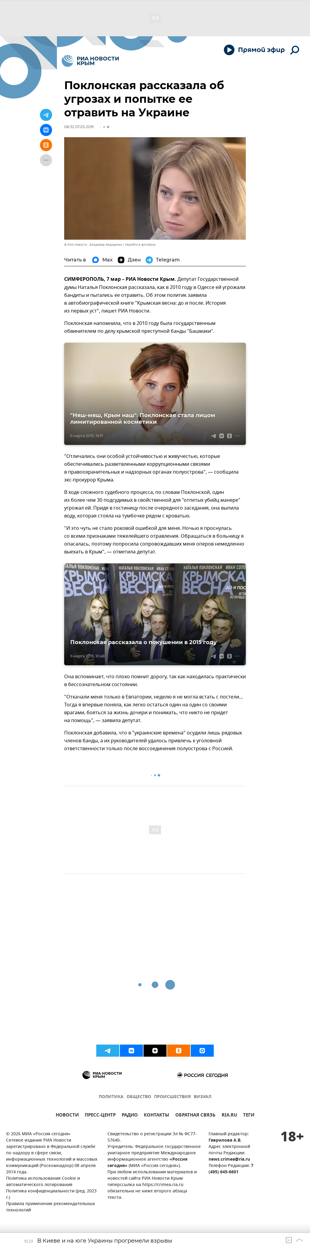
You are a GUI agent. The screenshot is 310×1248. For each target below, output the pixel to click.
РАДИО (130, 1115)
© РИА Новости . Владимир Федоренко (93, 244)
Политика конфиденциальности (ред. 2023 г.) (51, 1194)
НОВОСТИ (67, 1115)
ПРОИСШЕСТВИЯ (172, 1097)
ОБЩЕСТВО (139, 1097)
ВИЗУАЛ (202, 1097)
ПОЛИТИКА (111, 1097)
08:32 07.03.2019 (79, 127)
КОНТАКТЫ (156, 1115)
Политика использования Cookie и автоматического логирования (43, 1181)
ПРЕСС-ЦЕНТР (100, 1115)
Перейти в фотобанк (140, 244)
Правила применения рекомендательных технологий (50, 1207)
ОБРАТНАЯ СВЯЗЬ (195, 1115)
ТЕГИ (248, 1115)
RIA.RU (229, 1115)
